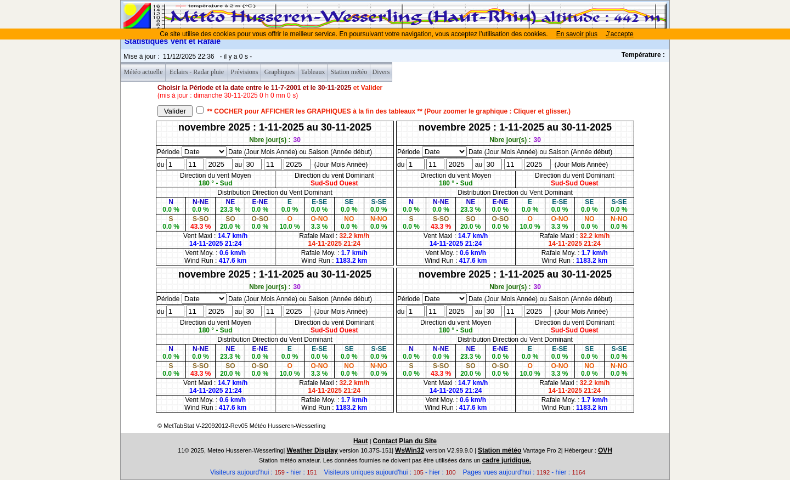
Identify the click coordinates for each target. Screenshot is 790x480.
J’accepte (620, 34)
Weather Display (312, 450)
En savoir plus (576, 34)
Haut (360, 441)
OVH (605, 450)
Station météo (499, 450)
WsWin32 (409, 450)
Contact (385, 441)
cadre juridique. (506, 460)
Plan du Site (418, 441)
